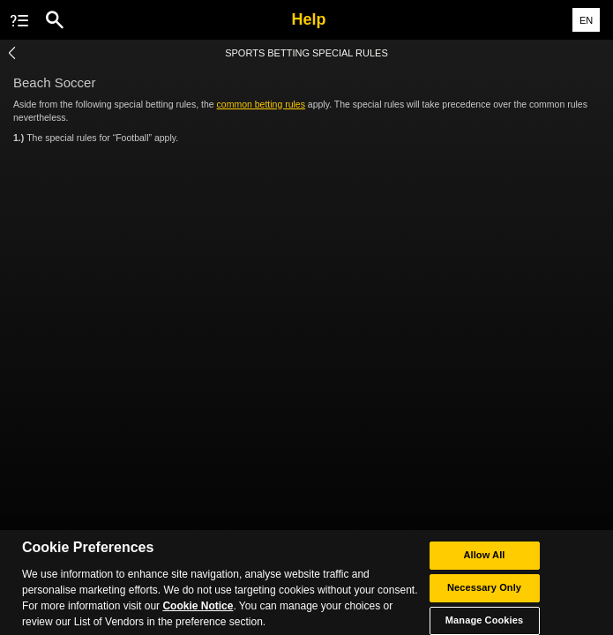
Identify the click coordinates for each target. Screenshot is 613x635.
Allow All (484, 559)
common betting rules (261, 104)
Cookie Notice (197, 610)
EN (586, 20)
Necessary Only (484, 591)
